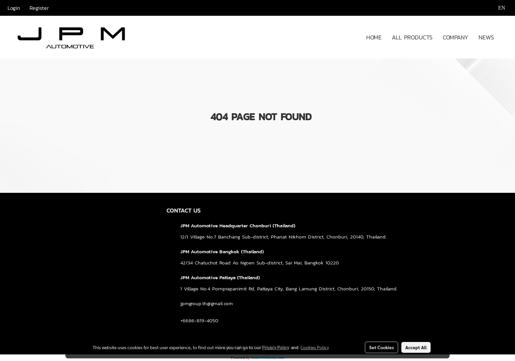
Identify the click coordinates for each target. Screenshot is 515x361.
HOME (374, 37)
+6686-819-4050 (199, 320)
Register (39, 8)
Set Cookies (381, 347)
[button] (504, 37)
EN (497, 8)
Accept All (416, 347)
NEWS (486, 37)
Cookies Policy (315, 347)
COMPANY (455, 37)
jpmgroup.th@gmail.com (206, 303)
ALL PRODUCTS (412, 37)
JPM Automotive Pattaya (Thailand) (220, 277)
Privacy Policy (275, 347)
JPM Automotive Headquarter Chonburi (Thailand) (237, 225)
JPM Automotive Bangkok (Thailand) (222, 251)
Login (14, 8)
